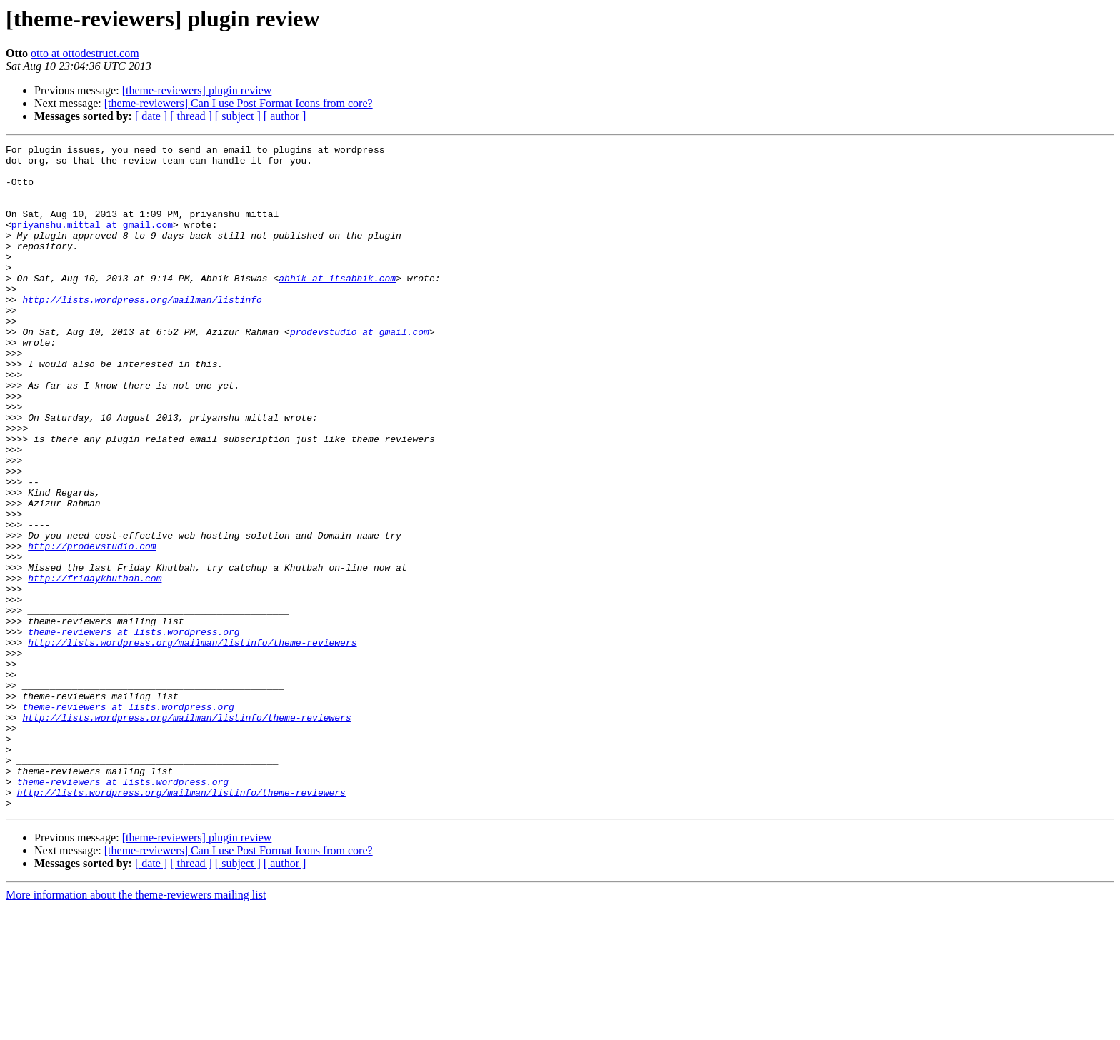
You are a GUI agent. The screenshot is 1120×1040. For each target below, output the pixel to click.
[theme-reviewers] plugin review (197, 90)
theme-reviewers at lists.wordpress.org (133, 730)
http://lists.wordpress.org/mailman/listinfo (141, 331)
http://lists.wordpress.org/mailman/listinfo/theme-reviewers (192, 742)
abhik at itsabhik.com (337, 305)
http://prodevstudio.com (92, 627)
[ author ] (285, 116)
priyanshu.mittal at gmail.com (92, 241)
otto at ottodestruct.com (85, 53)
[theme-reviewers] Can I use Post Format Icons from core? (238, 103)
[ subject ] (238, 116)
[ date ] (151, 116)
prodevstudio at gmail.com (359, 370)
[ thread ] (191, 116)
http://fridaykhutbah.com (94, 665)
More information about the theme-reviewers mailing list (136, 1027)
